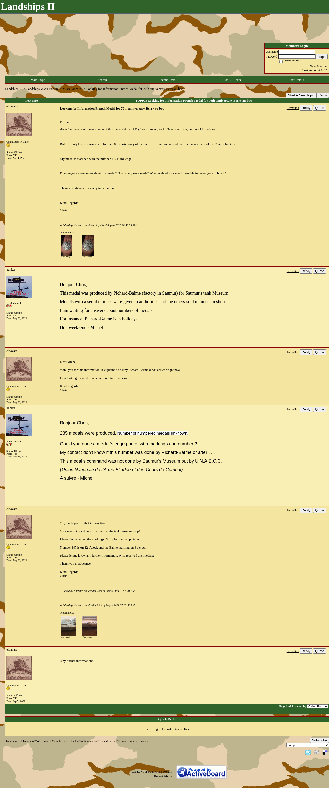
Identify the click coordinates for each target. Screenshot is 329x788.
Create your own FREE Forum (152, 771)
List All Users (231, 80)
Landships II (13, 89)
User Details (296, 80)
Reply (322, 95)
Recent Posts (167, 80)
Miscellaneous (72, 89)
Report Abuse (163, 776)
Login (321, 57)
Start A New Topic (301, 95)
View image (65, 257)
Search (102, 80)
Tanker (10, 269)
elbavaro (12, 106)
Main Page (38, 80)
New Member (319, 66)
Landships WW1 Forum (42, 89)
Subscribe (319, 740)
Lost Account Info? (315, 70)
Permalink (293, 108)
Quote (319, 108)
